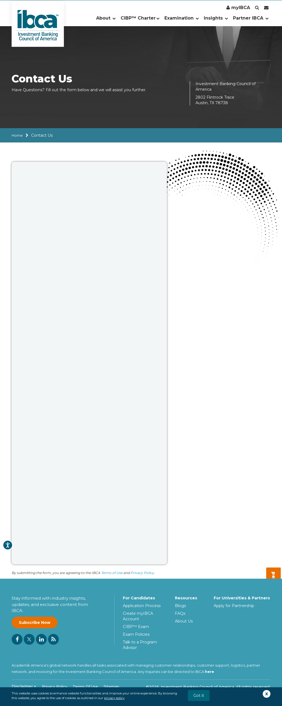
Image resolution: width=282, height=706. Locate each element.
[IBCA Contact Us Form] (89, 362)
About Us (184, 621)
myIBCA (238, 7)
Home (17, 135)
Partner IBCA (251, 18)
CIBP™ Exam (136, 626)
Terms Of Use (85, 686)
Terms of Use (112, 573)
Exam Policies (136, 634)
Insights (216, 18)
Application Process (142, 605)
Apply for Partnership (234, 605)
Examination (181, 18)
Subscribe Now (34, 622)
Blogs (180, 605)
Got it (198, 695)
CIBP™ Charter (140, 18)
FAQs (180, 613)
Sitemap (111, 686)
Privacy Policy (142, 573)
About (106, 18)
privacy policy (114, 698)
